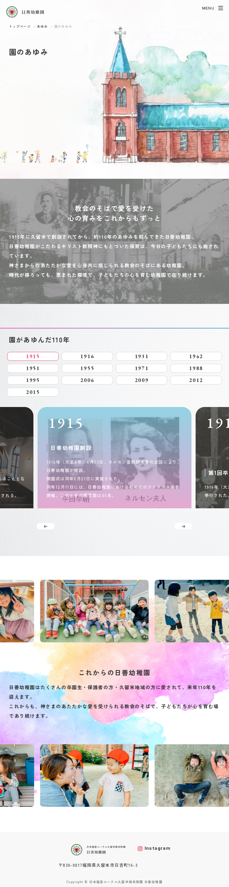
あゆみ (42, 26)
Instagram (154, 848)
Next (183, 526)
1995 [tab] (33, 380)
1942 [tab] (196, 356)
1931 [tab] (142, 356)
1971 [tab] (142, 368)
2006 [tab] (87, 380)
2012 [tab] (196, 380)
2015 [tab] (33, 392)
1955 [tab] (87, 368)
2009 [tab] (142, 380)
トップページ (20, 26)
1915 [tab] (33, 356)
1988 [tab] (196, 368)
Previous (46, 526)
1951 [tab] (33, 368)
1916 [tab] (87, 356)
